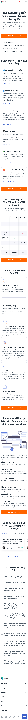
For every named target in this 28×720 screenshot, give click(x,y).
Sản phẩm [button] (14, 683)
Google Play (7, 124)
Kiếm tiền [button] (14, 710)
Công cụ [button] (14, 701)
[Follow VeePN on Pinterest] (18, 717)
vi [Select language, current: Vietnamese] (21, 1)
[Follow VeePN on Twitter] (6, 717)
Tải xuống (6, 83)
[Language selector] (21, 2)
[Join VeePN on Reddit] (14, 717)
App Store (6, 103)
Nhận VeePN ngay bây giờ (14, 35)
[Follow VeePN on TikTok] (10, 717)
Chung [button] (14, 688)
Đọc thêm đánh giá (14, 556)
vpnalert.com (4, 538)
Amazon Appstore (8, 181)
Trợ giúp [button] (14, 692)
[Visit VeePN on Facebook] (2, 717)
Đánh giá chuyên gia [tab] (7, 533)
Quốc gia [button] (14, 706)
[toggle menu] (26, 2)
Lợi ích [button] (14, 697)
